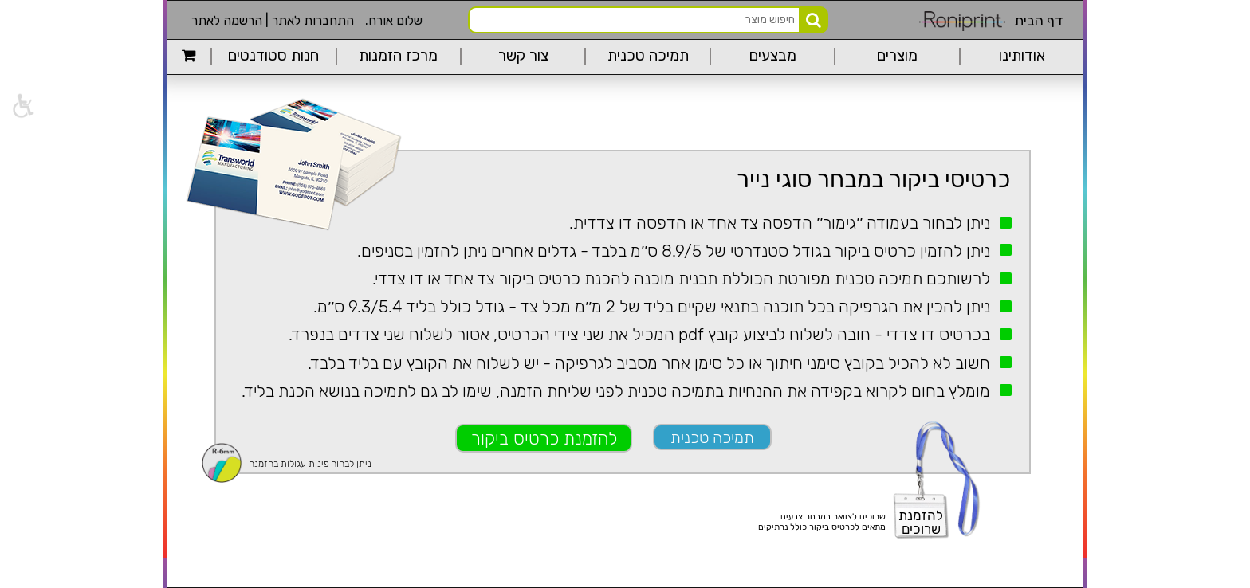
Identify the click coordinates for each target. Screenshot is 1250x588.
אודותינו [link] (1022, 56)
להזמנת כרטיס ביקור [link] (544, 438)
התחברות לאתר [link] (313, 20)
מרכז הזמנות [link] (398, 56)
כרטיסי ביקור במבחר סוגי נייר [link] (873, 179)
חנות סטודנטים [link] (273, 56)
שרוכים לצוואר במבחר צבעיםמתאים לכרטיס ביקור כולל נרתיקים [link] (822, 522)
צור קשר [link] (523, 56)
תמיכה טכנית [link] (648, 56)
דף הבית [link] (1038, 20)
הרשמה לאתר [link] (226, 20)
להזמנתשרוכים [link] (920, 522)
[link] (22, 106)
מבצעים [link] (772, 56)
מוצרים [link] (897, 56)
